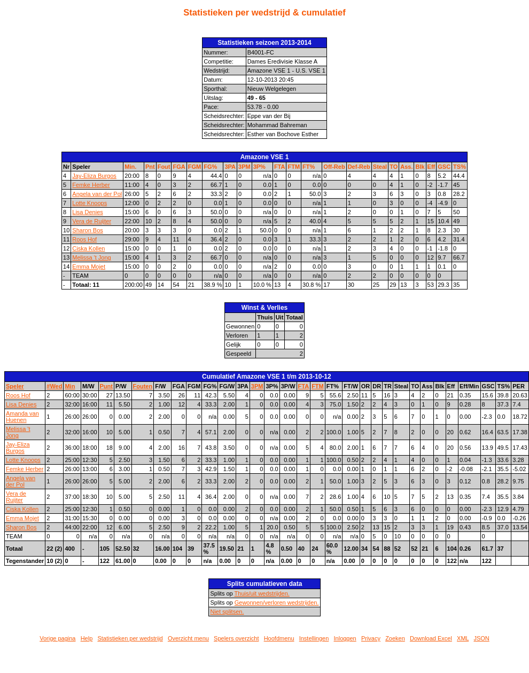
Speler (15, 386)
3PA (230, 166)
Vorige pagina (57, 638)
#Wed (54, 386)
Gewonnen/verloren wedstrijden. (277, 602)
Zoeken (395, 638)
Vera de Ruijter (91, 221)
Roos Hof (84, 239)
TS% (459, 166)
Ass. (406, 166)
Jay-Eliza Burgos (94, 176)
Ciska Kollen (88, 248)
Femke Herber (91, 185)
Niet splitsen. (227, 611)
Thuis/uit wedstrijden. (262, 593)
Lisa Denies (87, 212)
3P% (259, 166)
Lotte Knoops (89, 203)
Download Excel (431, 638)
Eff (431, 166)
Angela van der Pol (97, 194)
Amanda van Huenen (22, 416)
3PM (244, 166)
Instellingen (314, 638)
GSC (444, 166)
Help (87, 638)
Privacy (370, 638)
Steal (380, 166)
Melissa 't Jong (91, 257)
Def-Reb (359, 166)
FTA (279, 166)
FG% (210, 166)
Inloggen (345, 638)
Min (70, 386)
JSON (481, 638)
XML (463, 638)
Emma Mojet (88, 266)
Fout (164, 166)
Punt (106, 386)
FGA (179, 166)
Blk (419, 166)
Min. (130, 166)
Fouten (143, 386)
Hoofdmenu (279, 638)
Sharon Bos (87, 230)
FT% (308, 166)
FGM (194, 166)
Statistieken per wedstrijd (129, 638)
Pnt (150, 166)
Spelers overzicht (236, 638)
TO (394, 166)
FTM (293, 166)
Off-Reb (334, 166)
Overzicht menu (188, 638)
